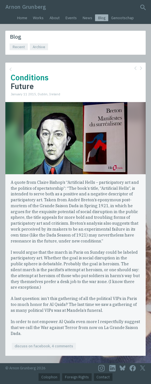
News (87, 18)
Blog (101, 18)
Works (38, 18)
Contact (103, 377)
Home (22, 18)
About (54, 18)
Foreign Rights (77, 377)
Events (71, 18)
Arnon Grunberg (25, 6)
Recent (19, 47)
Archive (39, 47)
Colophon (49, 377)
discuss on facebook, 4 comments (44, 346)
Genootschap (122, 18)
